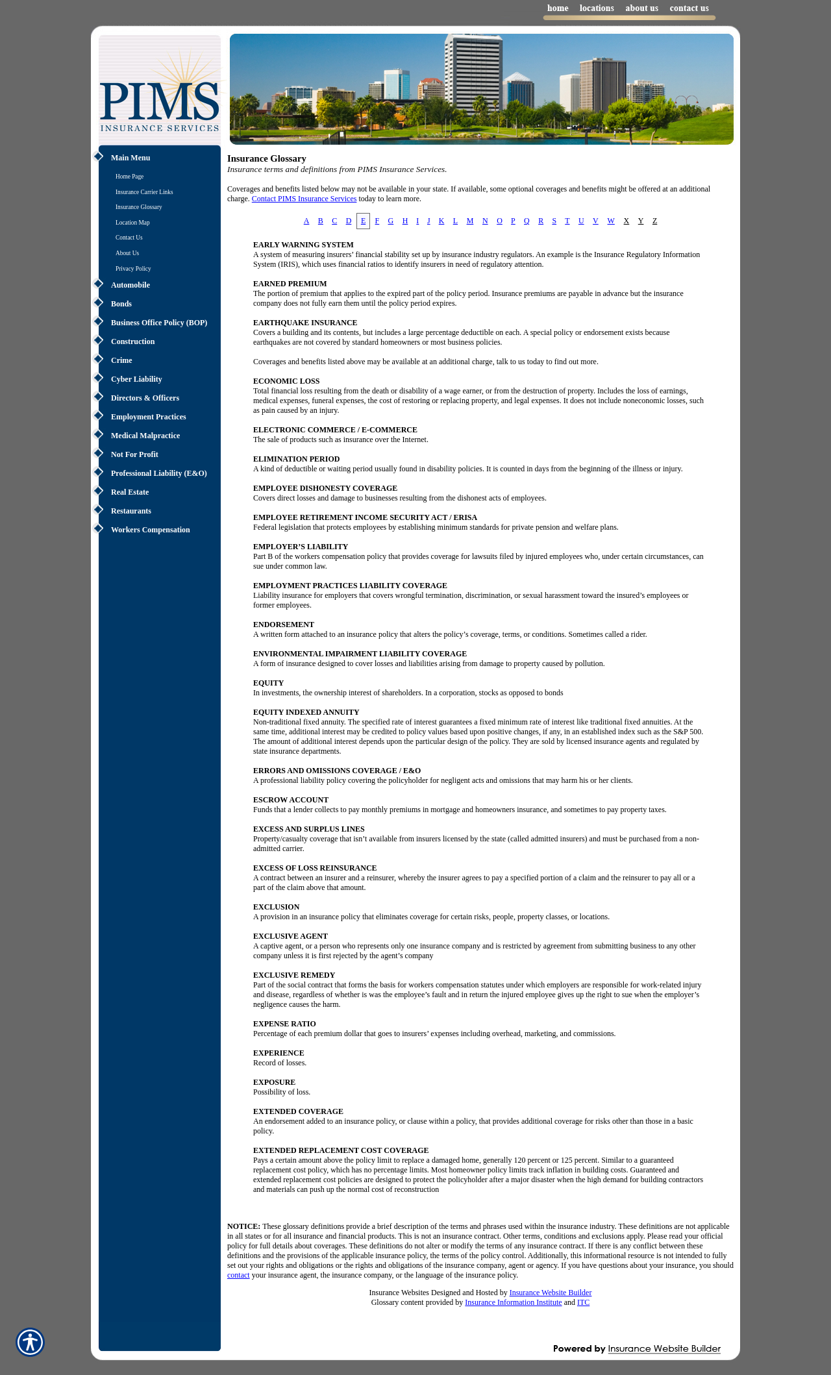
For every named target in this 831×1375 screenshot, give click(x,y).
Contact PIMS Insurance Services (304, 198)
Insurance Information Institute (513, 1302)
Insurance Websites (399, 1292)
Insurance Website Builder (551, 1292)
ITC (583, 1302)
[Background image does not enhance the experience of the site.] (156, 159)
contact (238, 1275)
